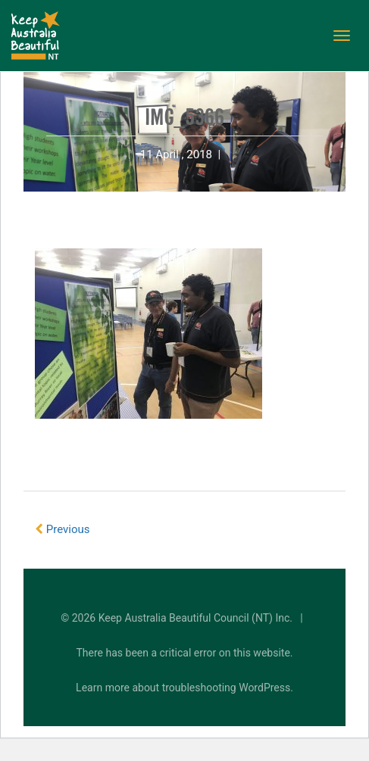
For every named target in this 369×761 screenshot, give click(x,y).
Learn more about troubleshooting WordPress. (184, 687)
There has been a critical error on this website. (185, 653)
